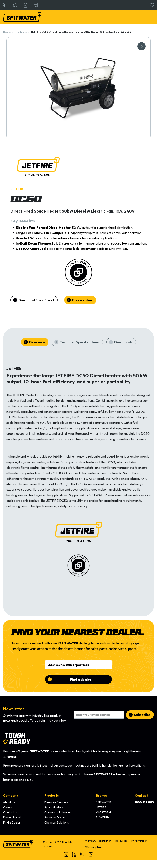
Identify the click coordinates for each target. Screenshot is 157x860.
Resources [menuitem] (121, 840)
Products (21, 31)
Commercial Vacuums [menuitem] (58, 812)
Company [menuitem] (10, 795)
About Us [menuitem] (9, 802)
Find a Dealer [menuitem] (11, 822)
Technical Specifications (80, 342)
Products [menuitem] (51, 795)
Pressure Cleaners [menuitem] (56, 802)
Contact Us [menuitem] (10, 812)
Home (7, 31)
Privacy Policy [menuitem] (139, 840)
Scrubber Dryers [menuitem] (55, 817)
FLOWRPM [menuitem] (102, 817)
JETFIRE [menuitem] (101, 807)
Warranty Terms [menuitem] (94, 847)
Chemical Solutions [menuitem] (56, 822)
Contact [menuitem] (141, 795)
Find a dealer (80, 679)
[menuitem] (144, 802)
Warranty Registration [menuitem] (98, 840)
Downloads (123, 342)
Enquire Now (82, 300)
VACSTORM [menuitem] (103, 812)
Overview (37, 342)
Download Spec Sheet (36, 300)
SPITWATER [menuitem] (103, 802)
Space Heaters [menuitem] (53, 807)
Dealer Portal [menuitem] (12, 817)
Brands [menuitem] (101, 795)
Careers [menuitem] (8, 807)
